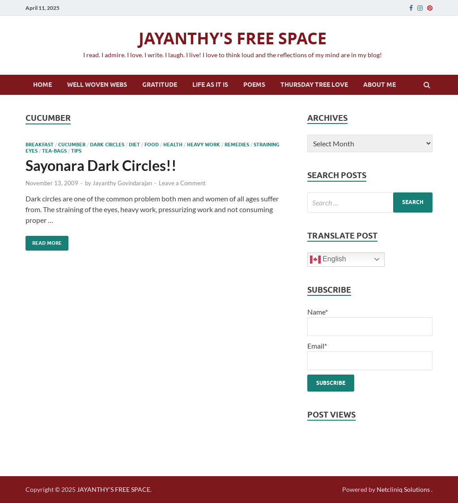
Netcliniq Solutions (403, 489)
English (328, 259)
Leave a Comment (182, 183)
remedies (237, 144)
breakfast (39, 144)
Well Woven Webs (97, 84)
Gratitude (159, 84)
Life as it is (210, 84)
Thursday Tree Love (314, 84)
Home (42, 84)
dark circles (107, 144)
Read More (43, 241)
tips (76, 151)
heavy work (203, 144)
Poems (254, 84)
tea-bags (54, 151)
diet (134, 144)
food (151, 144)
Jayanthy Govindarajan (122, 183)
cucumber (71, 144)
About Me (379, 84)
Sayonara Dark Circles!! (101, 165)
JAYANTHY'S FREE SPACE (233, 38)
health (172, 144)
